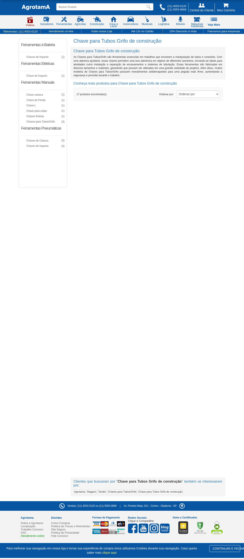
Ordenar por (166, 94)
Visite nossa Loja (101, 31)
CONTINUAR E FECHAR (226, 548)
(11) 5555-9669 (176, 9)
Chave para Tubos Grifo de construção (160, 491)
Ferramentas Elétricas (37, 63)
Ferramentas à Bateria (38, 45)
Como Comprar (60, 523)
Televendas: (20, 31)
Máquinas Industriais (197, 23)
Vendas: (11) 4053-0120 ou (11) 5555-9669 (88, 505)
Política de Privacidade (65, 532)
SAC (23, 532)
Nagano (91, 491)
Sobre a (32, 523)
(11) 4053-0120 (176, 6)
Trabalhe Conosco (32, 529)
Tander (102, 491)
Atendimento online (32, 535)
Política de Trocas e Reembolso (70, 526)
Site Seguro (58, 529)
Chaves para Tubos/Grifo (122, 491)
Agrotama (79, 491)
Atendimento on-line (61, 31)
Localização (28, 526)
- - (154, 505)
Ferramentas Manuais (37, 82)
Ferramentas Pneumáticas (41, 128)
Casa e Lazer (113, 23)
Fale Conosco (59, 535)
